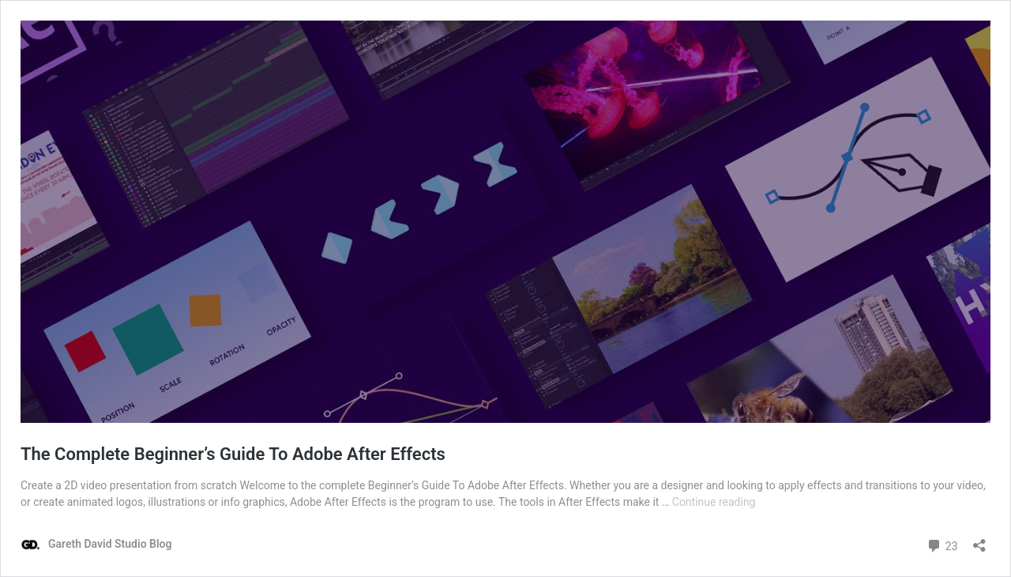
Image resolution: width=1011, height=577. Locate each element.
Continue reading (714, 502)
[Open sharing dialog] (979, 540)
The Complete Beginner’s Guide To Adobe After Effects (233, 454)
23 (941, 544)
